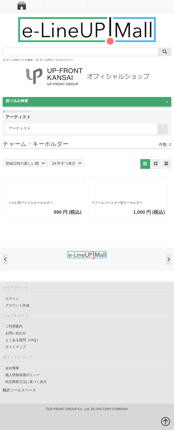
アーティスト (19, 128)
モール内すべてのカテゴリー (56, 59)
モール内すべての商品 (19, 59)
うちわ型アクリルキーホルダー (30, 203)
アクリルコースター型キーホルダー (117, 203)
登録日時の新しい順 (25, 163)
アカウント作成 (17, 305)
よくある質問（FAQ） (22, 340)
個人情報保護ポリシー (22, 375)
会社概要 (12, 368)
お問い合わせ (15, 333)
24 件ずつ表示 (67, 163)
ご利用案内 (14, 326)
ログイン (12, 298)
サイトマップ (15, 347)
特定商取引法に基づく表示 (26, 382)
